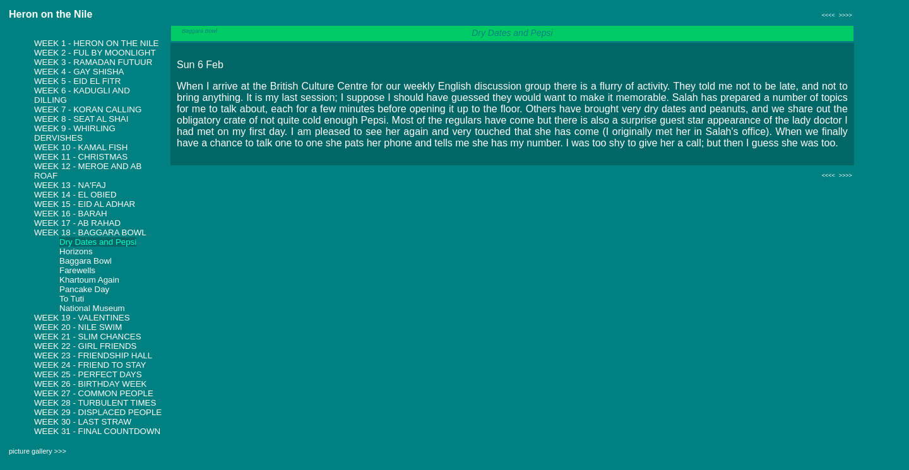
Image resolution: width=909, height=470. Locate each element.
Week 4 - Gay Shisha (79, 71)
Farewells (77, 270)
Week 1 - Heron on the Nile (96, 43)
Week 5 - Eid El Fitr (77, 81)
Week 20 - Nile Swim (78, 327)
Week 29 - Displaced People (98, 412)
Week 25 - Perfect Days (88, 374)
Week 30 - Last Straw (82, 421)
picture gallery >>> (37, 451)
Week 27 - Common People (93, 393)
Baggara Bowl (85, 261)
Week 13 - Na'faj (70, 185)
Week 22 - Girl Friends (85, 346)
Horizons (76, 251)
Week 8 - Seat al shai (81, 119)
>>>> (845, 15)
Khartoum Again (89, 280)
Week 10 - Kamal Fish (81, 147)
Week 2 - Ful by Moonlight (95, 52)
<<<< (828, 15)
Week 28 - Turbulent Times (95, 403)
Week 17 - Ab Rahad (77, 223)
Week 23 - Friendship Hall (93, 355)
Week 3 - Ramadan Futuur (93, 62)
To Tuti (71, 298)
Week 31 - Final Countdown (97, 431)
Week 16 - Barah (70, 213)
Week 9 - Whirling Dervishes (75, 133)
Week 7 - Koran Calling (87, 109)
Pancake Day (84, 289)
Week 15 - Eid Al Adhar (84, 204)
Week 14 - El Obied (75, 194)
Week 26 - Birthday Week (90, 384)
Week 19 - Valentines (82, 317)
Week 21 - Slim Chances (87, 336)
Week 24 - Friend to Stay (90, 365)
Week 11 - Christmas (81, 157)
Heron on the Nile (50, 14)
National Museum (92, 308)
